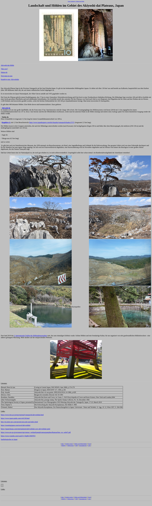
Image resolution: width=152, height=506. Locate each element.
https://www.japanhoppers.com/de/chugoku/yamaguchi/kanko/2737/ (51, 122)
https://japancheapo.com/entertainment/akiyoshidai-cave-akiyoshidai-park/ (25, 429)
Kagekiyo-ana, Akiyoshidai (10, 79)
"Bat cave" (4, 69)
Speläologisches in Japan (9, 439)
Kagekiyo (5, 122)
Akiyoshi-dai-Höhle (7, 65)
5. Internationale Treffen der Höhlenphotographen (30, 336)
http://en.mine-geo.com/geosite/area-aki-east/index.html (19, 422)
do (10, 122)
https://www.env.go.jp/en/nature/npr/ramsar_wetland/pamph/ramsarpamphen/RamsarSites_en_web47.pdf (36, 432)
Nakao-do (4, 72)
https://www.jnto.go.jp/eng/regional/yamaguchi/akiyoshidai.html (22, 415)
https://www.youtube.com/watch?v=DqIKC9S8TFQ (18, 436)
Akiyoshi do (6, 108)
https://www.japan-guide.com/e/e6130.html (15, 418)
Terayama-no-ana (6, 76)
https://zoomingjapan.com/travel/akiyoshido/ (16, 425)
